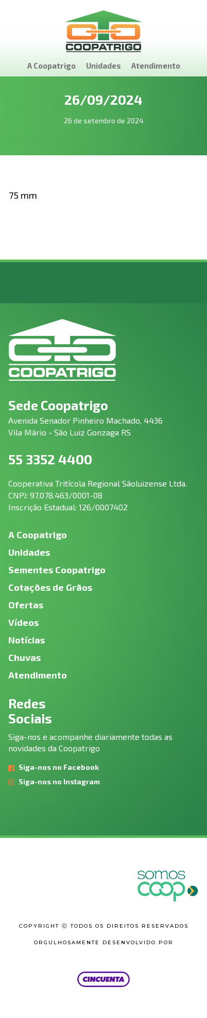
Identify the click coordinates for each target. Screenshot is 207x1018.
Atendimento (155, 65)
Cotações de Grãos (50, 587)
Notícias (26, 639)
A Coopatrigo (51, 65)
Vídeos (23, 622)
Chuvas (24, 657)
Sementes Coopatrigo (57, 569)
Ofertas (25, 604)
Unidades (103, 65)
